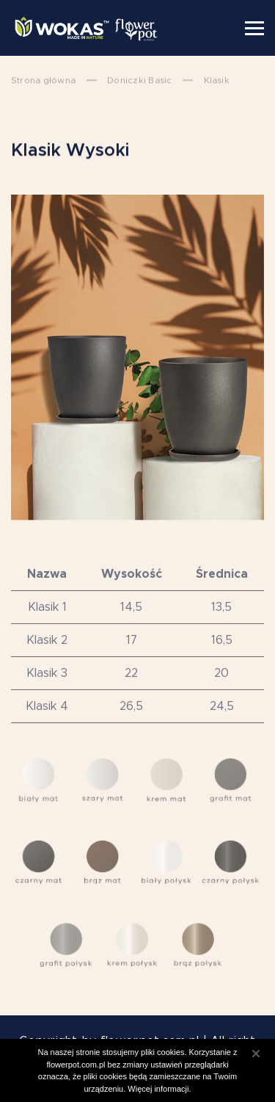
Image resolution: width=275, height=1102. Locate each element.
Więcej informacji (158, 1088)
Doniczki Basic (139, 80)
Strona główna (43, 80)
